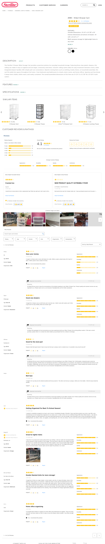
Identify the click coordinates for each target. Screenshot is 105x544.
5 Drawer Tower (40, 124)
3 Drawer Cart (14, 124)
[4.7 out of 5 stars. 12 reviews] (91, 122)
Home (4, 10)
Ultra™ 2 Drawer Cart (65, 124)
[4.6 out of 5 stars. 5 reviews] (65, 122)
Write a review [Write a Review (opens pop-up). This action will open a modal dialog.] (74, 26)
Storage (10, 10)
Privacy (85, 543)
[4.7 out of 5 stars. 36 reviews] (39, 122)
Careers (74, 543)
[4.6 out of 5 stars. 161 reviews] (14, 122)
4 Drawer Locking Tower (91, 124)
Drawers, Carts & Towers (22, 10)
